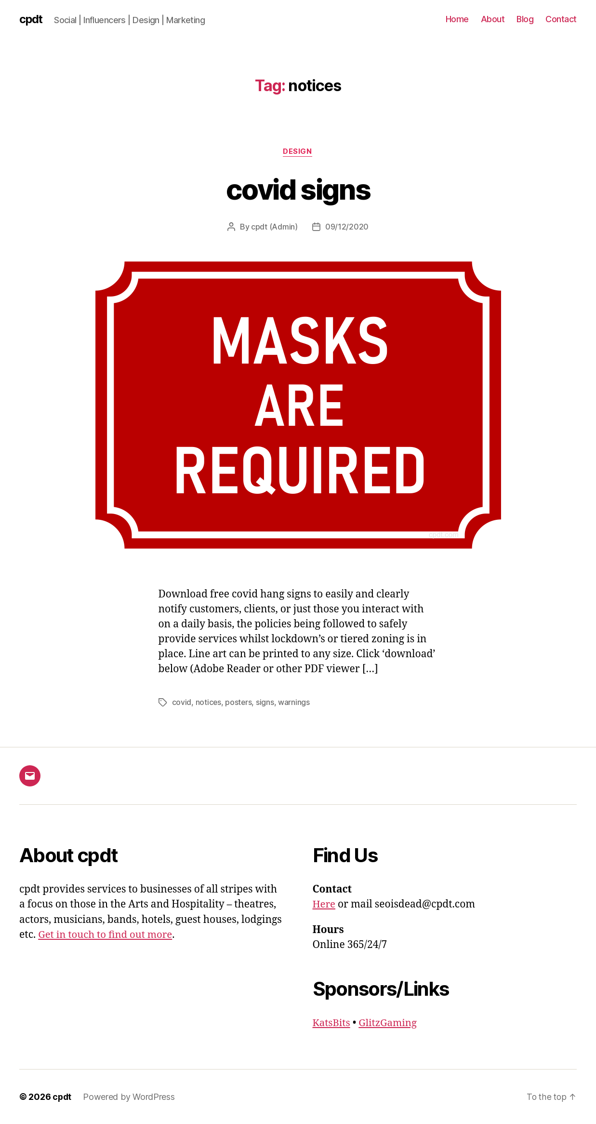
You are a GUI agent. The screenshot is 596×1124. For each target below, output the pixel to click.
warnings (295, 702)
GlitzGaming (390, 1022)
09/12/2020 (347, 227)
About (493, 19)
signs (266, 702)
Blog (525, 19)
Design (297, 152)
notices (209, 702)
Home (457, 19)
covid (182, 702)
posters (238, 702)
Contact (561, 19)
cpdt (31, 19)
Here (324, 904)
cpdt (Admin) (274, 227)
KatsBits (332, 1022)
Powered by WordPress (130, 1097)
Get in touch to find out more (107, 934)
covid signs (298, 188)
